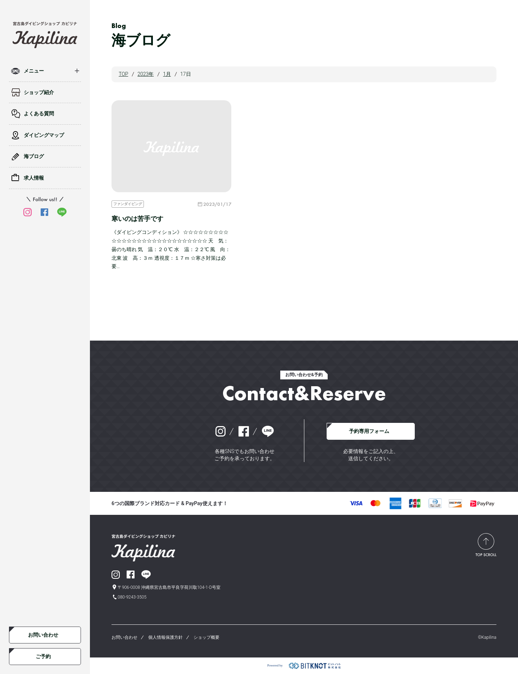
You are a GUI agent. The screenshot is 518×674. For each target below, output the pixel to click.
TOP (123, 74)
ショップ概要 (206, 637)
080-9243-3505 (132, 597)
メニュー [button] (34, 71)
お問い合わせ (43, 635)
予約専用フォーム (369, 431)
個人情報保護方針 (165, 637)
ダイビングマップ (44, 135)
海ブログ (34, 156)
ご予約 (43, 656)
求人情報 (34, 178)
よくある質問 (39, 113)
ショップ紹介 (39, 92)
